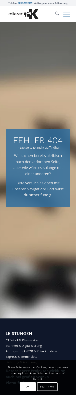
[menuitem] (55, 14)
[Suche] (55, 14)
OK (28, 386)
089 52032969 (25, 2)
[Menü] (64, 14)
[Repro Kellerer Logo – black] (31, 14)
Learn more (47, 386)
